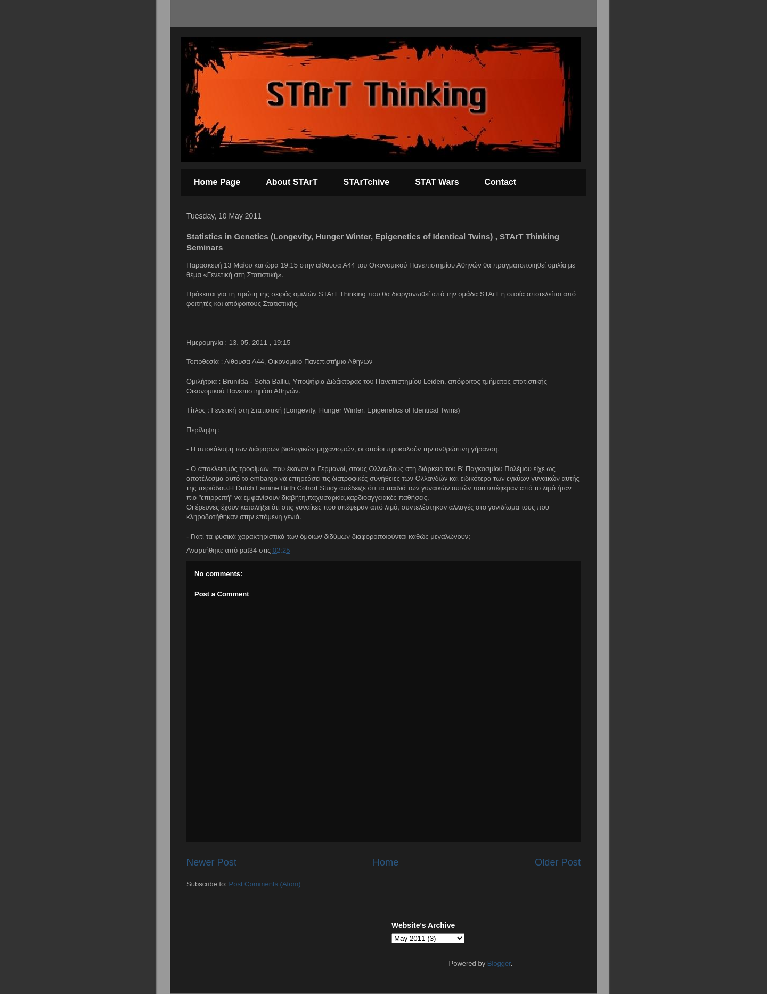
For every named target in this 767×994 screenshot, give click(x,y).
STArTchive (367, 182)
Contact (501, 182)
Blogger (499, 963)
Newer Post (211, 862)
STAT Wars (437, 182)
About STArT (291, 182)
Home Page (217, 182)
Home (386, 862)
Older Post (558, 862)
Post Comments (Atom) (265, 884)
